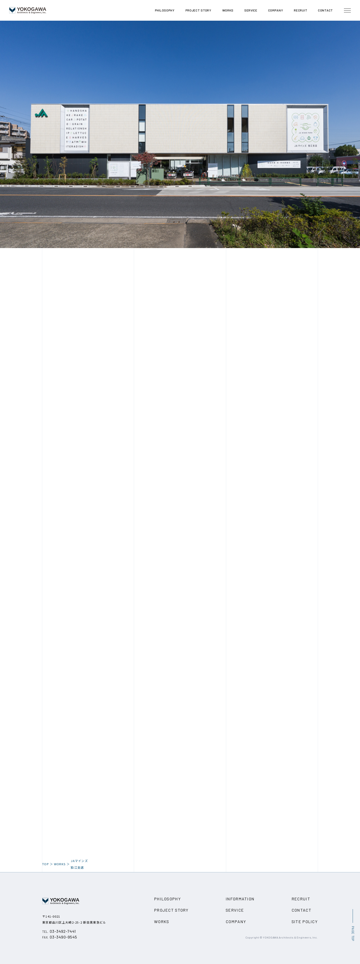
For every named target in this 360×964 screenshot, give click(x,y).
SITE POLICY (305, 921)
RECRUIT (301, 898)
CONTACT (301, 910)
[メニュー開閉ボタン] (347, 10)
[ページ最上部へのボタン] (352, 925)
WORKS (60, 864)
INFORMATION (240, 898)
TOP (45, 864)
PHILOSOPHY (167, 898)
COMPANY (236, 921)
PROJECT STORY (171, 910)
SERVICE (235, 910)
